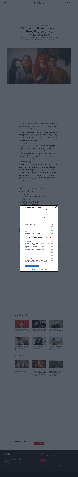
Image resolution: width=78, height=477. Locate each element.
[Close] (56, 207)
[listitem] (39, 224)
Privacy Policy (44, 269)
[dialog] (39, 238)
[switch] (51, 226)
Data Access (39, 269)
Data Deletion (33, 269)
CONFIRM (32, 265)
